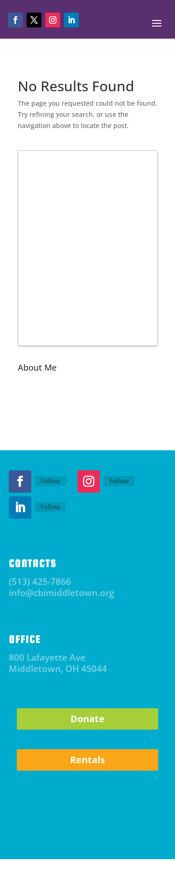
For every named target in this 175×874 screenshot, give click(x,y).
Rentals (87, 759)
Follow (50, 480)
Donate (87, 718)
